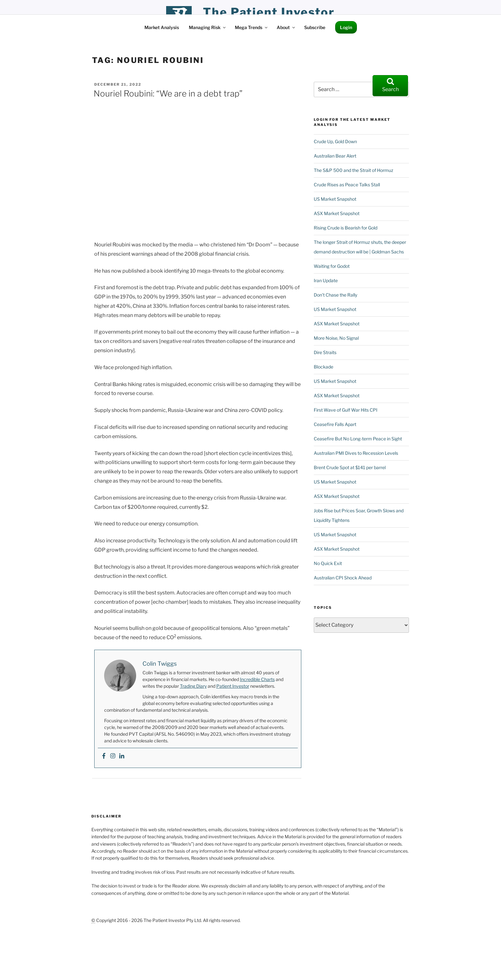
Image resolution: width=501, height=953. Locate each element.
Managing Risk (208, 27)
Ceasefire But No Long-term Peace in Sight (358, 438)
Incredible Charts (257, 679)
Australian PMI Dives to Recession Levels (356, 453)
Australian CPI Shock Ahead (343, 577)
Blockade (323, 366)
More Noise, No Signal (336, 338)
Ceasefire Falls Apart (335, 424)
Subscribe (314, 27)
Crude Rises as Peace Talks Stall (347, 184)
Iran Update (326, 280)
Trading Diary (193, 686)
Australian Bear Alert (335, 156)
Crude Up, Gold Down (335, 141)
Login (346, 27)
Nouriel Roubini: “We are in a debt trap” (168, 93)
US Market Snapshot (335, 199)
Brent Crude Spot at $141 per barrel (350, 467)
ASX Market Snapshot (336, 213)
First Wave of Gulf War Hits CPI (345, 410)
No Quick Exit (328, 563)
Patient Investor (232, 686)
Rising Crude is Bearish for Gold (345, 227)
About (286, 27)
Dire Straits (325, 352)
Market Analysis (161, 27)
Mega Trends (251, 27)
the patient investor (269, 12)
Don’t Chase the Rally (335, 295)
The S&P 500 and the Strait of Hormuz (353, 170)
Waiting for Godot (332, 266)
